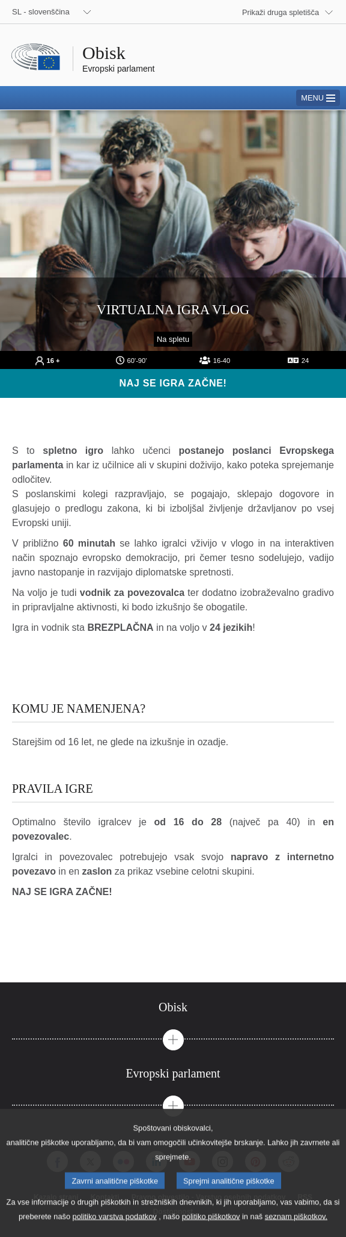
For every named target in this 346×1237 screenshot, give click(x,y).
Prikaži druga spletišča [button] (280, 12)
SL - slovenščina (41, 11)
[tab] (173, 1007)
